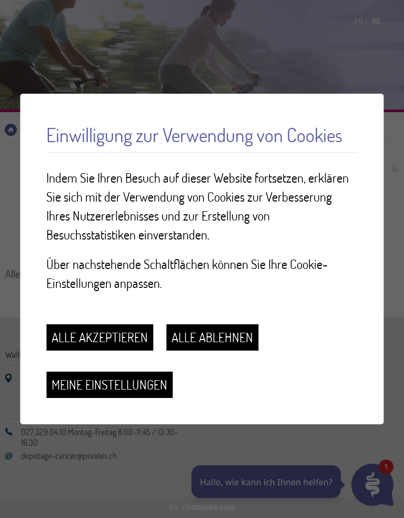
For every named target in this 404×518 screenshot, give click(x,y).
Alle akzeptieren (100, 337)
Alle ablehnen (212, 337)
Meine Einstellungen (109, 384)
